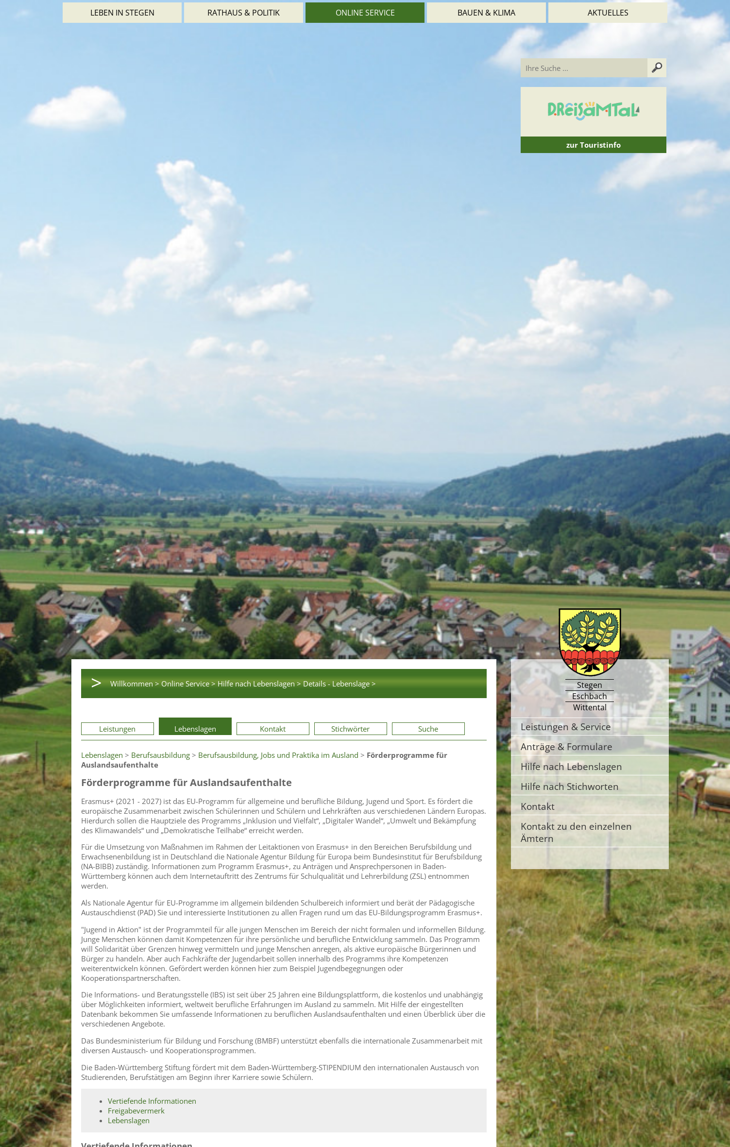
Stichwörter (350, 729)
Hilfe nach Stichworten (570, 786)
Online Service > (188, 683)
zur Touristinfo (593, 145)
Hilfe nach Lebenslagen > (259, 683)
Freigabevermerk (136, 1110)
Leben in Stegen (122, 12)
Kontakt (273, 729)
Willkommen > (134, 683)
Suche (428, 729)
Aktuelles (608, 12)
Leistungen (117, 729)
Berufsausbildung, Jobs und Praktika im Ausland (278, 755)
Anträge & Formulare (566, 746)
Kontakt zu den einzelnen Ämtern (576, 832)
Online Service (365, 12)
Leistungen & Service (566, 726)
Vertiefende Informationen (152, 1101)
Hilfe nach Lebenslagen (571, 766)
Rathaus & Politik (243, 12)
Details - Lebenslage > (339, 683)
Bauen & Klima (486, 12)
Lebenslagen (195, 729)
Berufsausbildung (160, 755)
